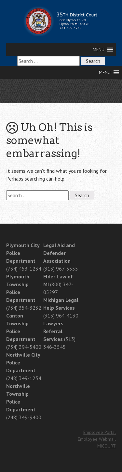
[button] (98, 49)
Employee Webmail (97, 439)
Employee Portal (99, 432)
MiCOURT (106, 446)
